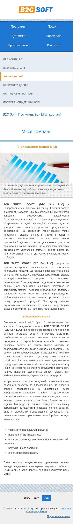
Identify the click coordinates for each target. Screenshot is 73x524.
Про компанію (18, 45)
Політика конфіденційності (21, 102)
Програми (18, 26)
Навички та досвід (15, 85)
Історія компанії (14, 68)
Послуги (54, 26)
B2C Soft (9, 114)
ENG (27, 498)
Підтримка (17, 36)
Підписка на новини (58, 516)
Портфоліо (54, 36)
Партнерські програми (18, 93)
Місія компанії (13, 76)
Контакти (53, 45)
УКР (46, 498)
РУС (36, 498)
